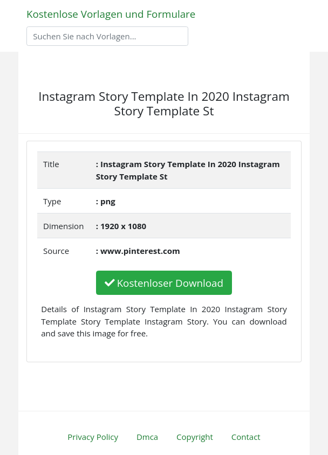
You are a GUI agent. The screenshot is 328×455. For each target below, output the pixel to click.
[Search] (107, 36)
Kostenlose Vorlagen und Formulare (110, 13)
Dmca (147, 436)
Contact (246, 436)
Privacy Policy (92, 436)
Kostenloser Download (164, 282)
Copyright (194, 436)
